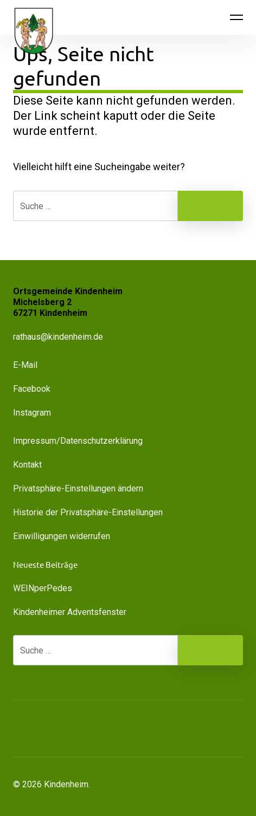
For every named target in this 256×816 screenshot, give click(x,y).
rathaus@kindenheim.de (59, 337)
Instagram (32, 412)
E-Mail (25, 365)
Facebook (31, 389)
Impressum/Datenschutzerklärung (78, 441)
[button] (75, 728)
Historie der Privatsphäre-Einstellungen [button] (88, 512)
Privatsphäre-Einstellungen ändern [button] (78, 488)
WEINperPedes (42, 588)
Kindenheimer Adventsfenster (69, 612)
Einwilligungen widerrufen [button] (61, 536)
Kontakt (27, 464)
